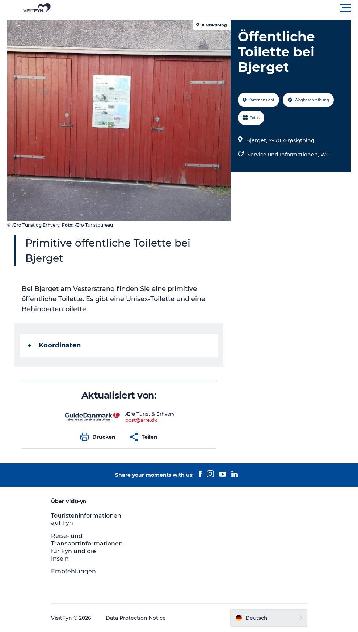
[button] (211, 8)
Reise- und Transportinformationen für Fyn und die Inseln (87, 547)
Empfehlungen (73, 571)
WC (325, 154)
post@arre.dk (141, 420)
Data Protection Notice (136, 618)
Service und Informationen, (283, 154)
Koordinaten (54, 345)
